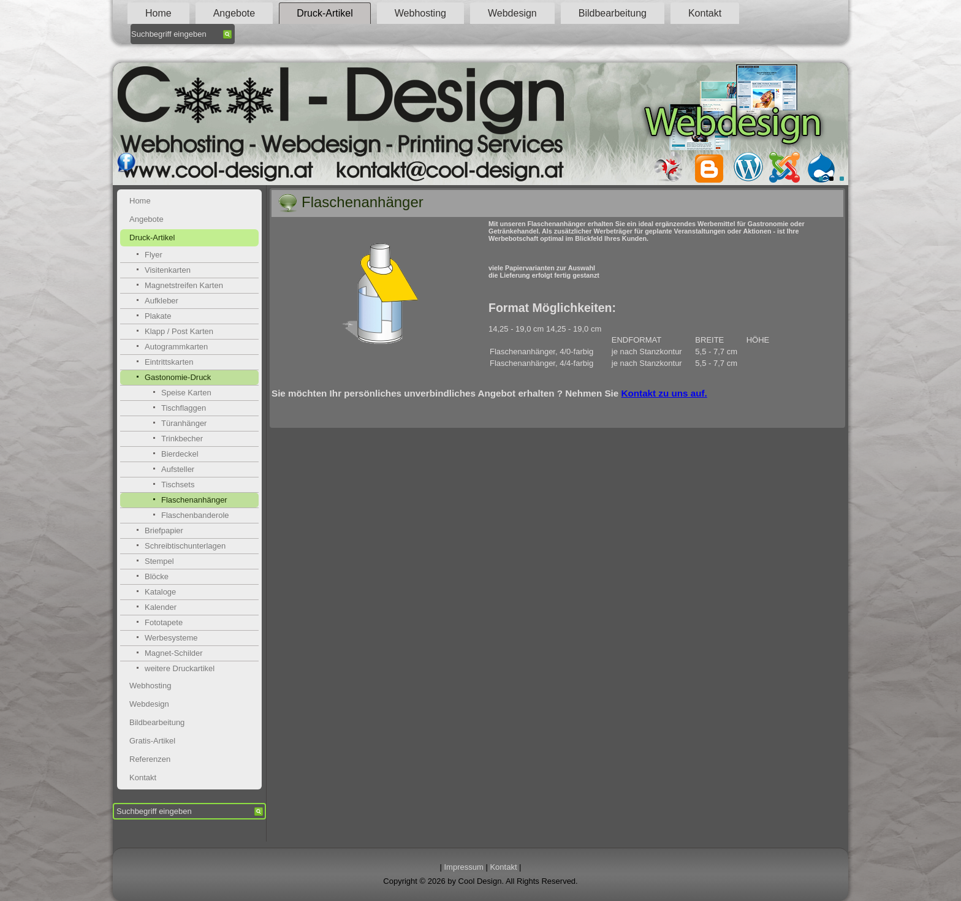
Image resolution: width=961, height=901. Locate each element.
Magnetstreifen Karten (184, 285)
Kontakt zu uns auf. (664, 393)
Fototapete (164, 622)
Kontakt (704, 13)
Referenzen (149, 759)
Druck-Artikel (325, 13)
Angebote (234, 13)
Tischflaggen (183, 407)
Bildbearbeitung (613, 13)
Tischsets (177, 484)
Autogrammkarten (176, 346)
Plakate (158, 316)
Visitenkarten (168, 270)
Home (158, 13)
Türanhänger (184, 423)
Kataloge (160, 591)
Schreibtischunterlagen (185, 545)
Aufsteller (177, 469)
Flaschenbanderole (195, 515)
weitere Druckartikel (180, 668)
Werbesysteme (171, 637)
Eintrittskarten (169, 362)
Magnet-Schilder (174, 653)
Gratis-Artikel (152, 740)
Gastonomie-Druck (178, 377)
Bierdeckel (180, 453)
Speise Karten (186, 392)
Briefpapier (164, 530)
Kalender (161, 607)
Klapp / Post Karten (179, 331)
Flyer (153, 254)
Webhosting (420, 13)
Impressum (464, 867)
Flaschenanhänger (194, 499)
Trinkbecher (182, 438)
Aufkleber (161, 300)
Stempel (159, 561)
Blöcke (157, 576)
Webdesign (512, 13)
